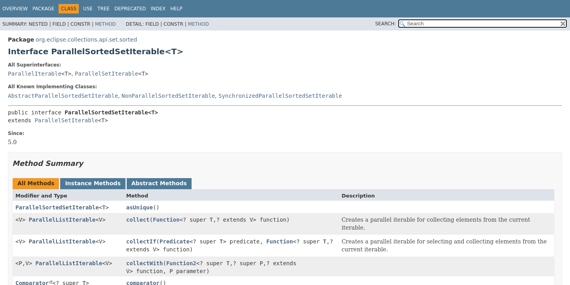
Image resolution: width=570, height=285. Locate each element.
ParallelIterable (34, 73)
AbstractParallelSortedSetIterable (63, 96)
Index (158, 8)
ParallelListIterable (62, 220)
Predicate (175, 241)
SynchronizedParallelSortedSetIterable (280, 96)
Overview (15, 8)
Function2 (181, 263)
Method (105, 24)
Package (43, 8)
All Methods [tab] (35, 183)
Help (176, 8)
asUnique (139, 207)
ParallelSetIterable (106, 73)
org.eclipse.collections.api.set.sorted (86, 39)
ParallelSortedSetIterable (57, 207)
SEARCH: (385, 24)
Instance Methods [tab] (92, 183)
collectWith (144, 263)
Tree (103, 8)
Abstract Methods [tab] (159, 183)
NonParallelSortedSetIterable (168, 96)
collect (138, 220)
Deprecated (130, 8)
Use (88, 8)
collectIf (141, 241)
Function (166, 220)
